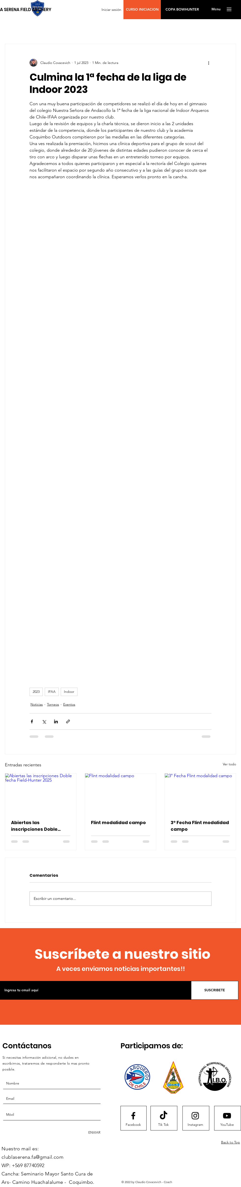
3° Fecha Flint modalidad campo (200, 825)
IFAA (52, 691)
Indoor (69, 691)
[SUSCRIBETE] (214, 990)
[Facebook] (133, 1125)
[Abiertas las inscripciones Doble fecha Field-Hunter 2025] (40, 793)
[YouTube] (227, 1125)
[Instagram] (195, 1125)
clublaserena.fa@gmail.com (32, 1157)
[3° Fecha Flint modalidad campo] (200, 793)
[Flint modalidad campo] (120, 793)
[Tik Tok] (163, 1125)
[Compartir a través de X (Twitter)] (44, 721)
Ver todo (229, 764)
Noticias (36, 704)
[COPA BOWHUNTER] (182, 9)
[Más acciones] (208, 63)
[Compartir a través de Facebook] (32, 721)
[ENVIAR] (93, 1132)
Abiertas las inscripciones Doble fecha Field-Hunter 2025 (39, 825)
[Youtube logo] (227, 1116)
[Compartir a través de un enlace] (68, 721)
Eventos (69, 704)
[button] (142, 9)
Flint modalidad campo (118, 822)
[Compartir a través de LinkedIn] (56, 721)
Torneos (53, 704)
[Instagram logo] (195, 1116)
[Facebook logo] (133, 1116)
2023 (36, 691)
